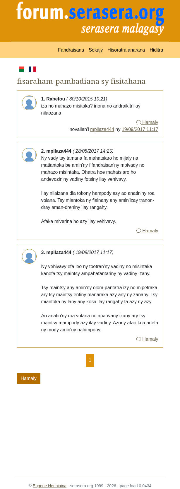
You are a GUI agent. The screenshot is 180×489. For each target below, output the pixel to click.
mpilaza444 (102, 129)
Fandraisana (71, 49)
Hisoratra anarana (126, 49)
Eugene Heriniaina (49, 485)
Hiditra (156, 49)
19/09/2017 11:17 (140, 129)
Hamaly (147, 122)
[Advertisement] (90, 427)
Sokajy (96, 49)
